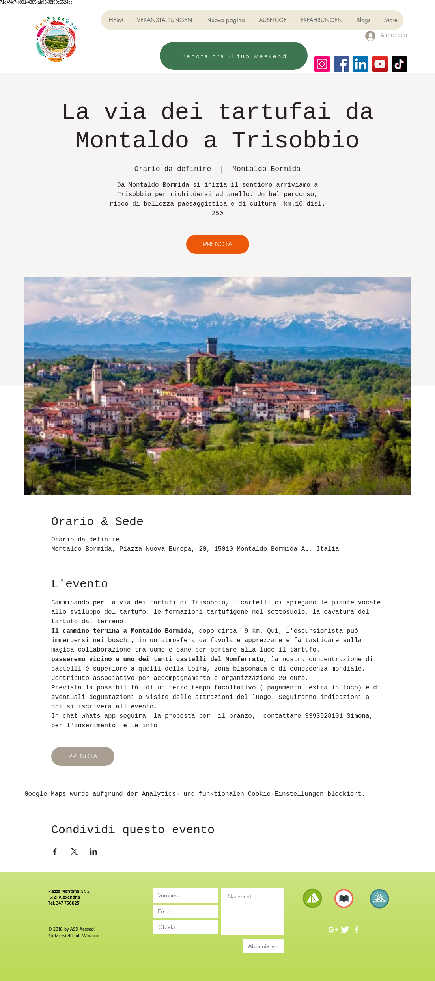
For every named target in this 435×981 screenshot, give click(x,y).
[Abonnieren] (263, 946)
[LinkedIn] (360, 64)
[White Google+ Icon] (333, 930)
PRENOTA (217, 244)
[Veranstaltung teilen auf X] (74, 851)
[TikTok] (399, 64)
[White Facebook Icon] (357, 930)
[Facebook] (341, 64)
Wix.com (90, 935)
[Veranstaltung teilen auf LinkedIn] (93, 851)
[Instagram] (322, 64)
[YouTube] (380, 64)
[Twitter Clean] (345, 930)
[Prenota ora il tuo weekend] (234, 56)
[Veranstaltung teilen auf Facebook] (55, 851)
